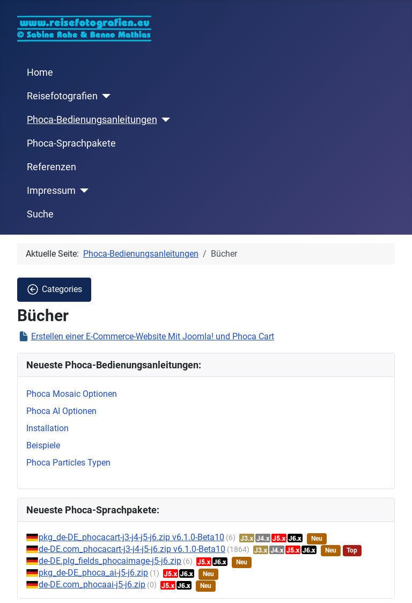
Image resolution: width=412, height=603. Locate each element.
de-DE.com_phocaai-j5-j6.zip (92, 584)
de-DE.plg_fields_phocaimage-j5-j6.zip (110, 561)
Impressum (51, 190)
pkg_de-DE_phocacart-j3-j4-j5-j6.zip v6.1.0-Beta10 (131, 537)
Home (40, 72)
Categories (54, 289)
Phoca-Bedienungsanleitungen (92, 119)
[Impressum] (82, 190)
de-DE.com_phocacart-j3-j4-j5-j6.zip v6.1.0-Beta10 (132, 549)
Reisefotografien (62, 96)
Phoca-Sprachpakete (71, 143)
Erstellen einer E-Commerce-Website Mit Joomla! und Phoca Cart (152, 336)
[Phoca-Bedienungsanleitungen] (164, 120)
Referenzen (51, 167)
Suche (40, 214)
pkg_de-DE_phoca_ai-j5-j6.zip (93, 573)
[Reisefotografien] (104, 96)
